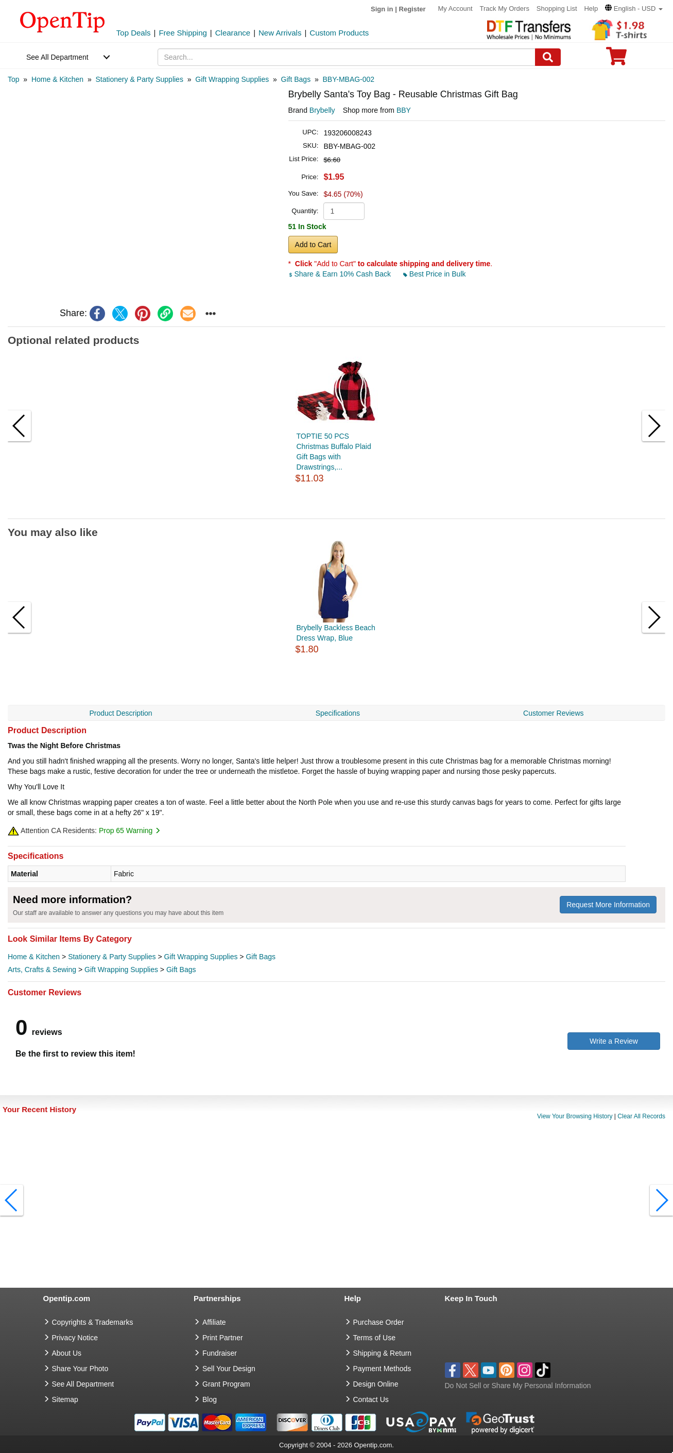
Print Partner (222, 1338)
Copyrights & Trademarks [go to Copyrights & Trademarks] (92, 1322)
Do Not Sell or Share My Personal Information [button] (518, 1385)
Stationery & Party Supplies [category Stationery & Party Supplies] (112, 957)
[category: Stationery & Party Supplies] (139, 79)
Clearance (232, 32)
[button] (634, 8)
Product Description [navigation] (120, 713)
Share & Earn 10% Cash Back (340, 274)
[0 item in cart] (616, 59)
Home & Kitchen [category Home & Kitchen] (34, 957)
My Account (455, 8)
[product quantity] (344, 211)
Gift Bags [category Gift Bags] (260, 957)
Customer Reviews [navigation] (553, 713)
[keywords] (347, 57)
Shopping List (557, 8)
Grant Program (226, 1384)
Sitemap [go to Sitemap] (65, 1399)
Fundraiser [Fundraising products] (219, 1353)
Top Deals (133, 32)
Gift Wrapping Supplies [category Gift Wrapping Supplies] (201, 957)
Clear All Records (641, 1116)
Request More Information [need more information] (608, 905)
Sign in (382, 9)
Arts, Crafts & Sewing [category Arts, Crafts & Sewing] (42, 969)
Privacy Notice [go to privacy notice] (75, 1338)
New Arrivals (279, 32)
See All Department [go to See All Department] (83, 1384)
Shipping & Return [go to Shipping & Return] (382, 1353)
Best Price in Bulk (434, 274)
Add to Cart (313, 244)
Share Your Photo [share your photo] (80, 1368)
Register (412, 9)
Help (591, 8)
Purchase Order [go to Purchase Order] (378, 1322)
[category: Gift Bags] (296, 79)
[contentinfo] (62, 21)
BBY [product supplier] (403, 110)
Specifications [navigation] (338, 713)
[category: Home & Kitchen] (57, 79)
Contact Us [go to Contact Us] (371, 1399)
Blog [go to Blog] (209, 1399)
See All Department (57, 57)
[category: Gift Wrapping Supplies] (232, 79)
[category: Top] (14, 79)
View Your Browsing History (575, 1116)
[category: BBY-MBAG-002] (349, 79)
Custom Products (339, 32)
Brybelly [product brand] (322, 110)
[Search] (548, 57)
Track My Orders (504, 8)
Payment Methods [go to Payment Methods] (382, 1368)
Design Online (376, 1384)
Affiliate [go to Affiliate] (214, 1322)
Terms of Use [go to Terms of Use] (374, 1338)
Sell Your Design (228, 1368)
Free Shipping (182, 32)
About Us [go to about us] (67, 1353)
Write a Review (614, 1041)
